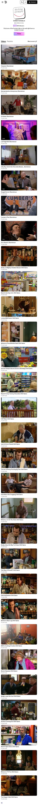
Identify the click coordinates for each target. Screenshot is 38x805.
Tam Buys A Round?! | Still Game (10, 570)
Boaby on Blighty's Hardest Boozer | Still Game (14, 267)
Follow (19, 34)
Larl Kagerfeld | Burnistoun (8, 141)
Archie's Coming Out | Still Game (10, 721)
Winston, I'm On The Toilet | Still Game (12, 520)
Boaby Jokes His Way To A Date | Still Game (13, 545)
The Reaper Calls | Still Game (9, 797)
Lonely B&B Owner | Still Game (10, 318)
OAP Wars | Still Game (7, 419)
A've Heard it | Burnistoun (8, 242)
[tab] (3, 41)
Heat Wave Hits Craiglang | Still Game (12, 494)
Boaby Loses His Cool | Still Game (10, 696)
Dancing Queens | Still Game (9, 595)
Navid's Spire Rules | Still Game (10, 746)
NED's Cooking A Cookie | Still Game (11, 646)
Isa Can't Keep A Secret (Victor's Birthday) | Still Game (16, 368)
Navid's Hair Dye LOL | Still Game (10, 293)
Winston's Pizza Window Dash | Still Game (13, 343)
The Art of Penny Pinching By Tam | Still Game (14, 469)
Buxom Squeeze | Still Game (9, 671)
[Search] (22, 2)
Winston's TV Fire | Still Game (9, 772)
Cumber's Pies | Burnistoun (9, 217)
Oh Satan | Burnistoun (7, 116)
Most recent (32, 41)
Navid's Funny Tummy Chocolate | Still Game (14, 394)
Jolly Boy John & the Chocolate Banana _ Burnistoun (16, 167)
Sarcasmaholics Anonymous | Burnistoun (13, 91)
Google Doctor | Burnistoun (9, 192)
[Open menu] (2, 2)
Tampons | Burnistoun (7, 66)
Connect (32, 2)
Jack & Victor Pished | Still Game (10, 444)
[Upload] (25, 2)
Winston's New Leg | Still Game (10, 620)
